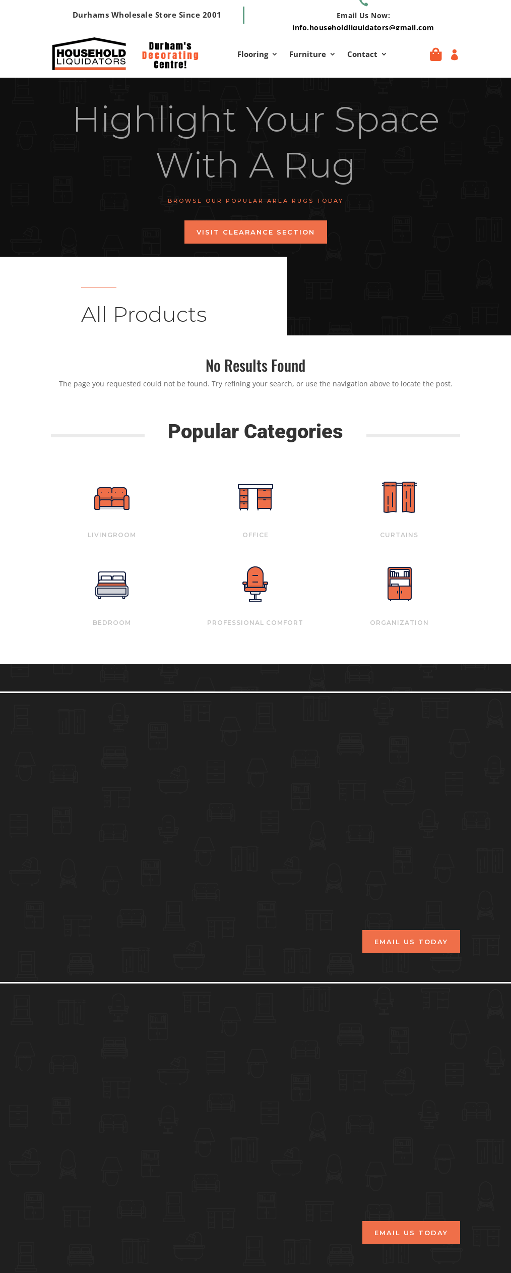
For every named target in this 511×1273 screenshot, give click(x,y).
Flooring (252, 54)
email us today (411, 942)
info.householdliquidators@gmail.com (363, 27)
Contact (362, 54)
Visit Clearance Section (256, 232)
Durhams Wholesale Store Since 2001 (147, 15)
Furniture (307, 54)
